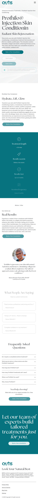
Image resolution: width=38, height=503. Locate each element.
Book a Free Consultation (13, 52)
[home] (7, 2)
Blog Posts (4, 490)
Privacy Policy (5, 484)
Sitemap (4, 493)
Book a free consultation (19, 442)
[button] (34, 2)
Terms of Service (6, 487)
